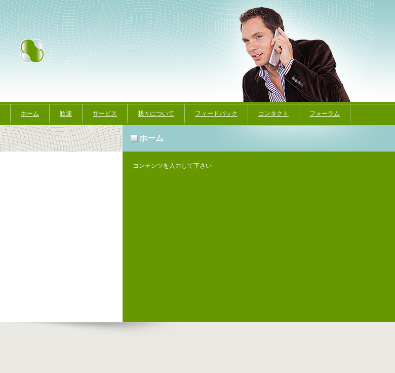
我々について (156, 113)
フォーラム (324, 113)
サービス (105, 113)
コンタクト (273, 113)
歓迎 (66, 113)
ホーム (30, 113)
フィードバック (216, 113)
